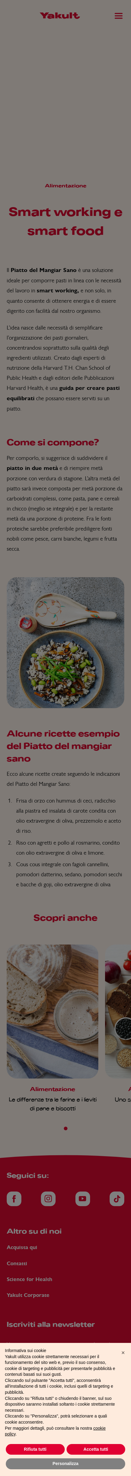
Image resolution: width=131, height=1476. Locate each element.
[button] (123, 1364)
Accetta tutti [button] (95, 1460)
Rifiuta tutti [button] (35, 1460)
